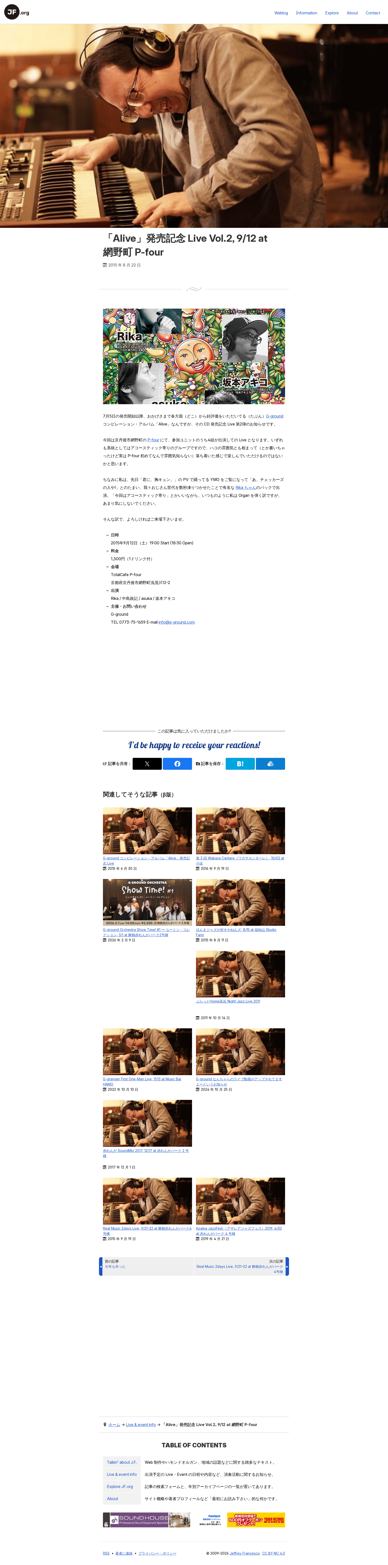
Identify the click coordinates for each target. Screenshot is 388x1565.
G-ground (274, 416)
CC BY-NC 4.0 (273, 1553)
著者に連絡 (124, 1553)
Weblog (281, 12)
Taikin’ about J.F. (122, 1462)
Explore (332, 12)
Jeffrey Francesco (245, 1553)
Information (306, 12)
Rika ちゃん (246, 487)
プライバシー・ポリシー (157, 1553)
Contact (373, 12)
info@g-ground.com (177, 622)
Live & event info (122, 1474)
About (352, 12)
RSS (106, 1553)
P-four (153, 439)
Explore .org (120, 1486)
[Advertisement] (194, 676)
